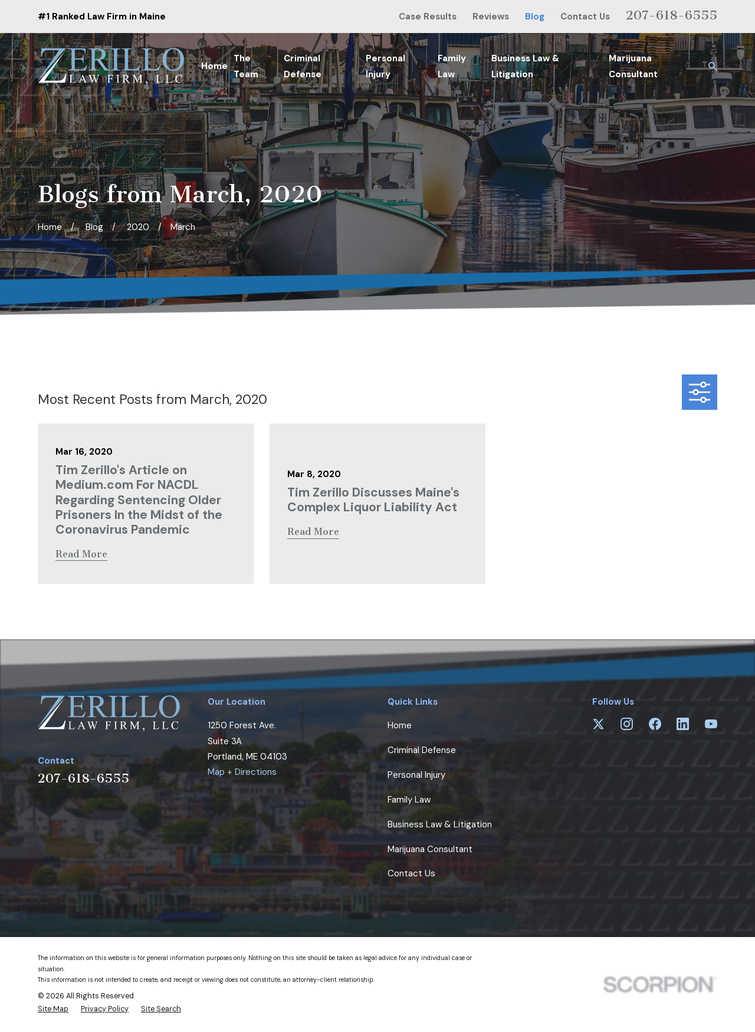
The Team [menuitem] (246, 66)
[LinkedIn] (683, 724)
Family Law (409, 800)
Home (400, 725)
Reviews (490, 16)
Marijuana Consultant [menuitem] (633, 66)
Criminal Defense (422, 750)
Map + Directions (242, 772)
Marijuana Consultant (430, 849)
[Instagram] (627, 724)
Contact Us (585, 16)
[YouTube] (711, 724)
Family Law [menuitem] (452, 66)
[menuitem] (53, 1009)
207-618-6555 (671, 15)
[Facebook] (655, 724)
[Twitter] (598, 724)
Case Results (428, 16)
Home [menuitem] (214, 66)
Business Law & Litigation (440, 824)
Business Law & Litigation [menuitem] (525, 66)
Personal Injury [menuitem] (385, 66)
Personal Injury (416, 775)
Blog (534, 16)
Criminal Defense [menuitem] (302, 66)
